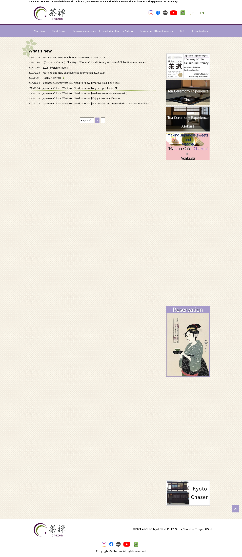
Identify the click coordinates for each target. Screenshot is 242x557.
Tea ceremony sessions (84, 31)
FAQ (182, 31)
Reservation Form (200, 31)
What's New (39, 31)
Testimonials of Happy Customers (156, 31)
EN (202, 12)
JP (192, 12)
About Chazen (59, 31)
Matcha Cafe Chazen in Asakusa (118, 31)
